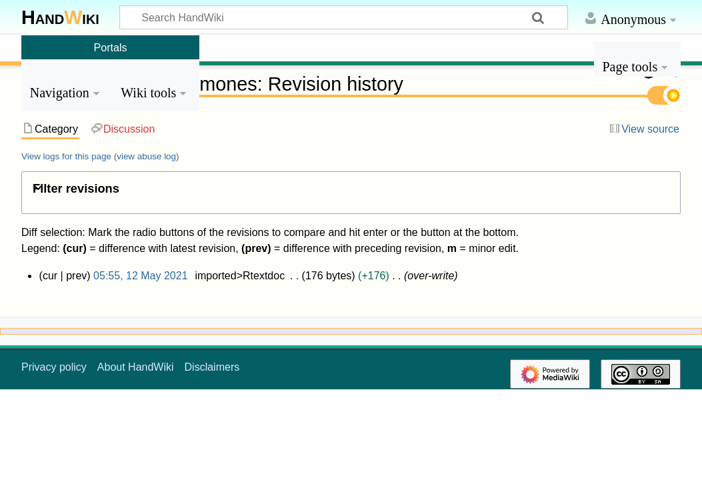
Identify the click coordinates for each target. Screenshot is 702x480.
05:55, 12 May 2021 (140, 275)
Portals (110, 47)
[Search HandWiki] (343, 17)
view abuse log (146, 156)
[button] (351, 191)
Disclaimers (212, 367)
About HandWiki (135, 367)
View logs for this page (66, 156)
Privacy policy (54, 367)
